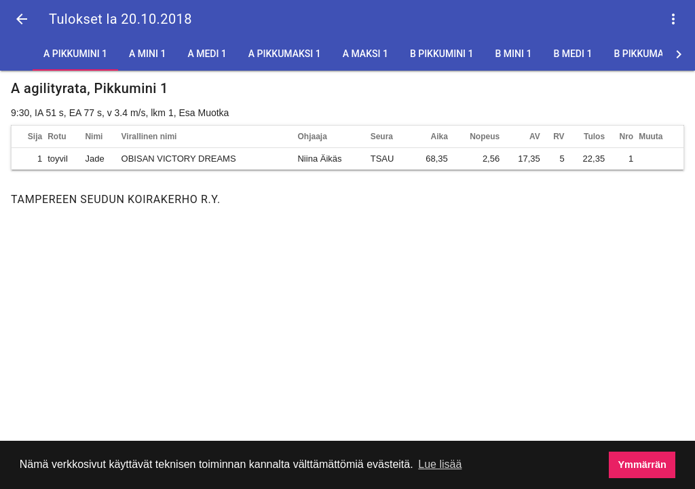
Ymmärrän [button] (642, 464)
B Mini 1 (513, 53)
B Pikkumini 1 (442, 53)
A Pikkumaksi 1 (284, 53)
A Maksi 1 (365, 53)
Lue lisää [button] (440, 464)
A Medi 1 (206, 53)
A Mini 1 (147, 53)
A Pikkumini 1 (75, 53)
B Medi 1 (572, 53)
